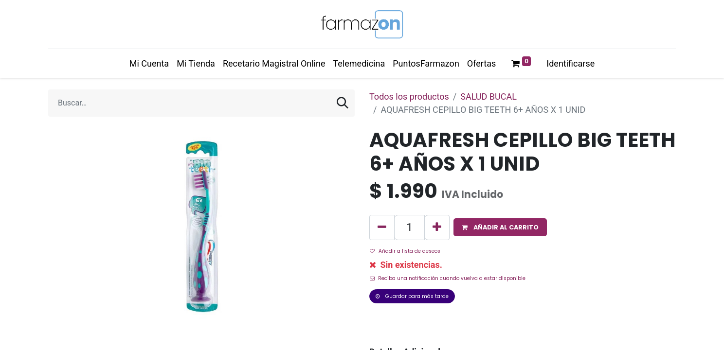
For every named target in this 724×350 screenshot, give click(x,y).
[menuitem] (149, 63)
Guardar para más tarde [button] (412, 296)
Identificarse (570, 63)
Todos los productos (409, 96)
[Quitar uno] (382, 227)
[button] (500, 227)
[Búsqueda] (342, 103)
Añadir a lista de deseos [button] (405, 251)
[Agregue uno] (437, 227)
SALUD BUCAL (488, 96)
